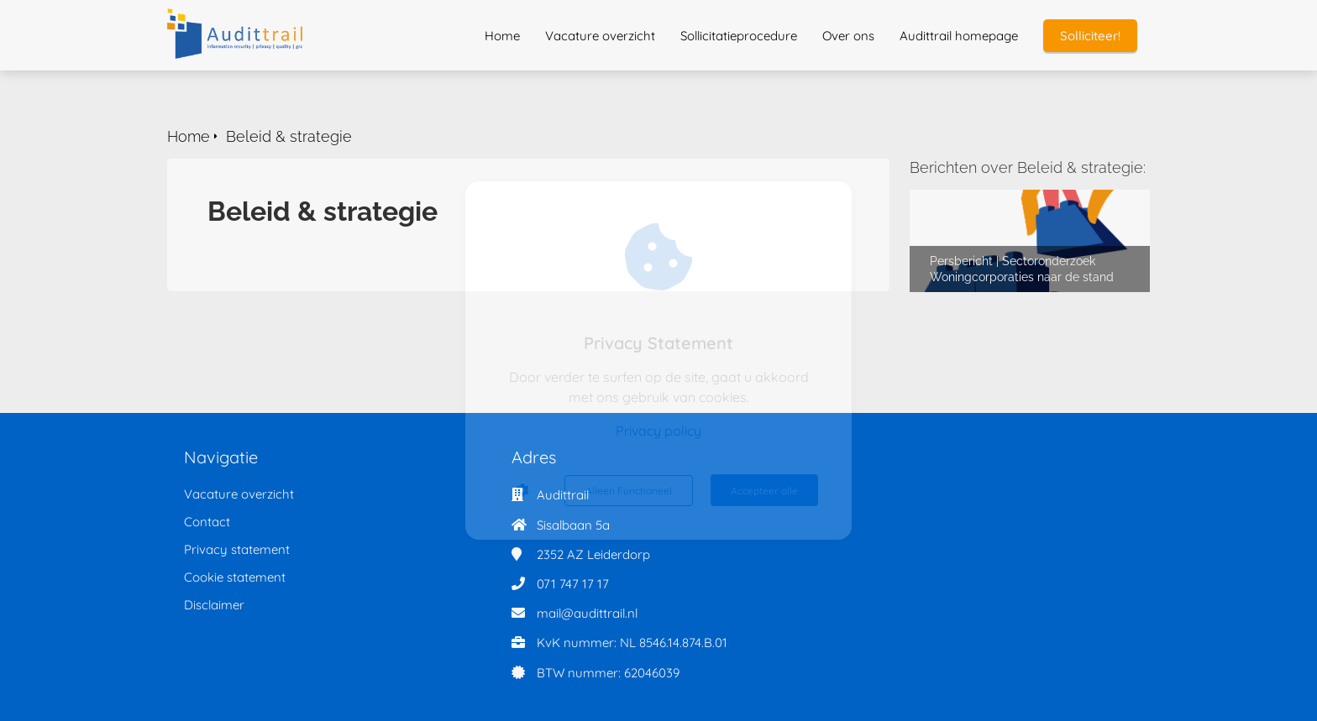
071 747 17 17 (573, 584)
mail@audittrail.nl (587, 613)
